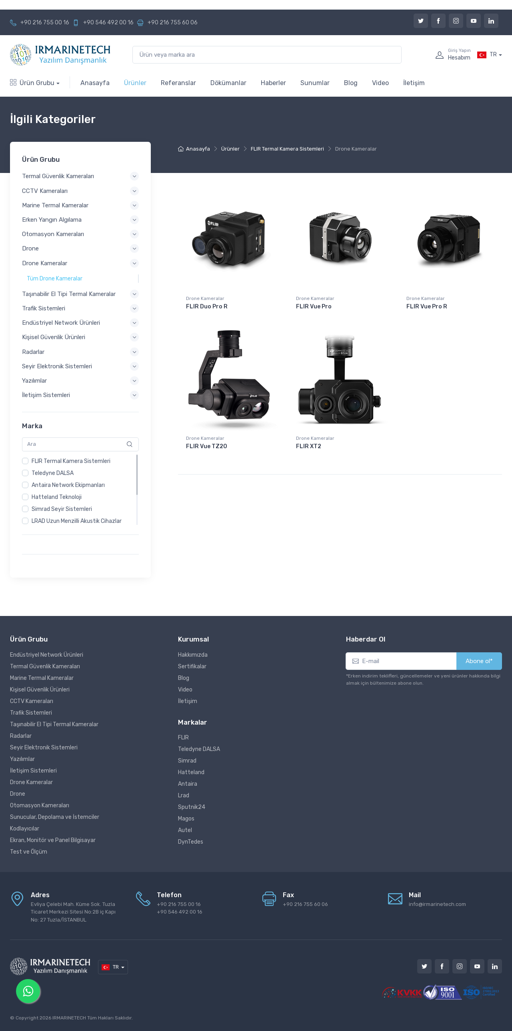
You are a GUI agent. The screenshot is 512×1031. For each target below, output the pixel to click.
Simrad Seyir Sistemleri (62, 509)
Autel (185, 830)
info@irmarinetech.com (437, 904)
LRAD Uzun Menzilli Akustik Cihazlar (77, 521)
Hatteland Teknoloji (57, 497)
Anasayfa (95, 83)
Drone (17, 794)
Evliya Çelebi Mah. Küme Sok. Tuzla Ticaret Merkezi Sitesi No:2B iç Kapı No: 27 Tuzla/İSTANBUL (73, 912)
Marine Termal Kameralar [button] (55, 205)
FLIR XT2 (308, 446)
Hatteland (191, 772)
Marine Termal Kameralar (42, 678)
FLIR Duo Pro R (207, 306)
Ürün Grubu (32, 83)
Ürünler (135, 83)
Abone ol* (479, 661)
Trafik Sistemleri (31, 712)
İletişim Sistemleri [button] (46, 395)
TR (487, 54)
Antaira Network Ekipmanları (68, 485)
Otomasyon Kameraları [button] (53, 234)
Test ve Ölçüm (28, 851)
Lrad (183, 795)
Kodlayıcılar (24, 828)
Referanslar (178, 83)
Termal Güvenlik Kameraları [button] (58, 176)
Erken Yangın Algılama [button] (52, 219)
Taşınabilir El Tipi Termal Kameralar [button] (69, 294)
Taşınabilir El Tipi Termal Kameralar (54, 724)
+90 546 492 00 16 (108, 22)
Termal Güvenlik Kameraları (45, 666)
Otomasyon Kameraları (39, 805)
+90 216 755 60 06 (173, 22)
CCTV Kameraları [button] (45, 191)
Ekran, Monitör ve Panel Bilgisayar (53, 840)
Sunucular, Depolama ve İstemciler (54, 817)
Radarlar (21, 736)
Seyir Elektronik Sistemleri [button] (57, 366)
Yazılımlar (22, 759)
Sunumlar (315, 83)
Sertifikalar (192, 666)
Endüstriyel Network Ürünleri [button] (61, 323)
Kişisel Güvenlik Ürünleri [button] (53, 337)
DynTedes (190, 841)
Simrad (187, 760)
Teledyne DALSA (53, 473)
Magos (186, 818)
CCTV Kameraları (31, 701)
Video (380, 83)
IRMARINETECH (69, 1018)
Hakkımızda (193, 655)
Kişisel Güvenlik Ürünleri (40, 689)
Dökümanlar (228, 83)
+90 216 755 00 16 (44, 22)
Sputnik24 (191, 807)
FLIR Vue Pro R (426, 306)
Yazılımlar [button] (34, 380)
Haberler (273, 83)
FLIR (183, 737)
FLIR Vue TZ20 (206, 446)
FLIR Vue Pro (314, 306)
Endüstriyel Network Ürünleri (46, 655)
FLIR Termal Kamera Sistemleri (71, 461)
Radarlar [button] (33, 352)
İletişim (414, 83)
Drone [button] (30, 248)
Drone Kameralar (205, 298)
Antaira (187, 784)
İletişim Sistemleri (33, 770)
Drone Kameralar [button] (44, 263)
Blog (351, 83)
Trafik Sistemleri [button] (43, 308)
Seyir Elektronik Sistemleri (44, 747)
